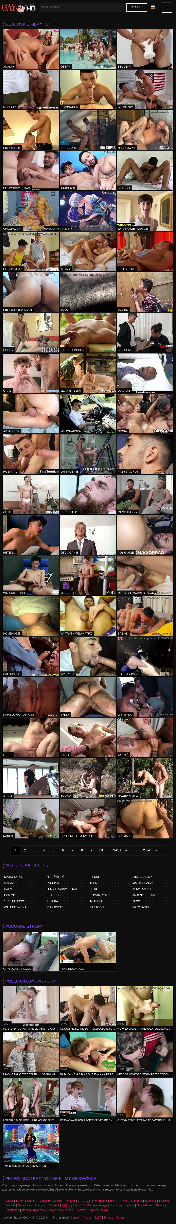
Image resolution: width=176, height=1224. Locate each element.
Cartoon (97, 907)
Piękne (95, 876)
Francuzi (54, 895)
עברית (114, 1200)
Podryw (53, 883)
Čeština (57, 1200)
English (92, 1210)
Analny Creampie (146, 895)
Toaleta (96, 901)
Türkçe (159, 1205)
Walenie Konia (15, 907)
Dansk (31, 1200)
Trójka (52, 901)
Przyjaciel (141, 907)
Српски (69, 1210)
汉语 (65, 1205)
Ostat (147, 850)
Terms (120, 1217)
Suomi (20, 1200)
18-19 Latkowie (15, 901)
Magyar (70, 1200)
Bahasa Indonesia (33, 1210)
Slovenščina (145, 1205)
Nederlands (11, 1210)
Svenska (150, 1200)
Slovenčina (55, 1210)
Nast (117, 850)
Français (40, 1205)
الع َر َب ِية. (84, 1200)
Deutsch (9, 1205)
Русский (164, 1200)
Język (153, 7)
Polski (124, 1200)
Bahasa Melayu (97, 1205)
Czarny (10, 895)
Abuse (88, 1217)
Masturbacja (143, 883)
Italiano (129, 1205)
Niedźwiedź (56, 876)
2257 (98, 1217)
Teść (136, 901)
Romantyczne (100, 895)
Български (25, 1205)
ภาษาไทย (116, 1205)
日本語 (8, 1200)
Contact (75, 1217)
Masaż (9, 883)
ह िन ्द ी (77, 1205)
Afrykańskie (142, 889)
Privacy (108, 1217)
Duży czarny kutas (62, 889)
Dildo (94, 889)
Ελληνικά (44, 1200)
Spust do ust (14, 876)
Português (100, 1200)
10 (101, 850)
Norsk (81, 1210)
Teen (93, 883)
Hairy (8, 889)
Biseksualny (142, 876)
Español (54, 1205)
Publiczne (55, 907)
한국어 (104, 1210)
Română (136, 1200)
